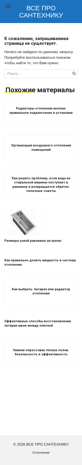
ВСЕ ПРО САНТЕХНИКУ (41, 11)
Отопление (40, 452)
